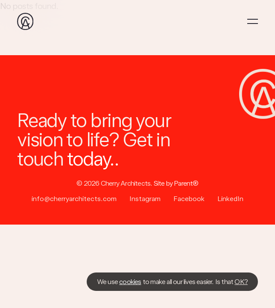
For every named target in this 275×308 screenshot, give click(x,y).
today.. (93, 158)
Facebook (189, 198)
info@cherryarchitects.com (74, 198)
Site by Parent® (176, 183)
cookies (130, 282)
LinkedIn (230, 198)
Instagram (145, 198)
